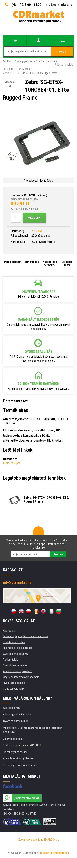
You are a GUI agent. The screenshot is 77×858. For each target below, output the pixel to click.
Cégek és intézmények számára (21, 677)
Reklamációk (10, 659)
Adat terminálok (64, 64)
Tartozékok (23, 68)
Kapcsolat (9, 630)
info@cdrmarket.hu (58, 5)
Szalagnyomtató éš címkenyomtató (35, 61)
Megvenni (34, 218)
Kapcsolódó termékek (50, 263)
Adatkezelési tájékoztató (17, 671)
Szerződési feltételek (15, 665)
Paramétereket (12, 261)
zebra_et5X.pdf (11, 463)
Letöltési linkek (67, 263)
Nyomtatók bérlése (14, 683)
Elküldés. (58, 554)
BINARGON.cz (51, 839)
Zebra (10, 68)
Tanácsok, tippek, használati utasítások (25, 636)
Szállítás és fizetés (14, 642)
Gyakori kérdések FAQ (15, 654)
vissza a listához (10, 84)
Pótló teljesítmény (13, 688)
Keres (62, 51)
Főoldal (7, 61)
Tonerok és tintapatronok (54, 853)
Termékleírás (31, 261)
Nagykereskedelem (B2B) (17, 648)
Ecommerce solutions (30, 839)
